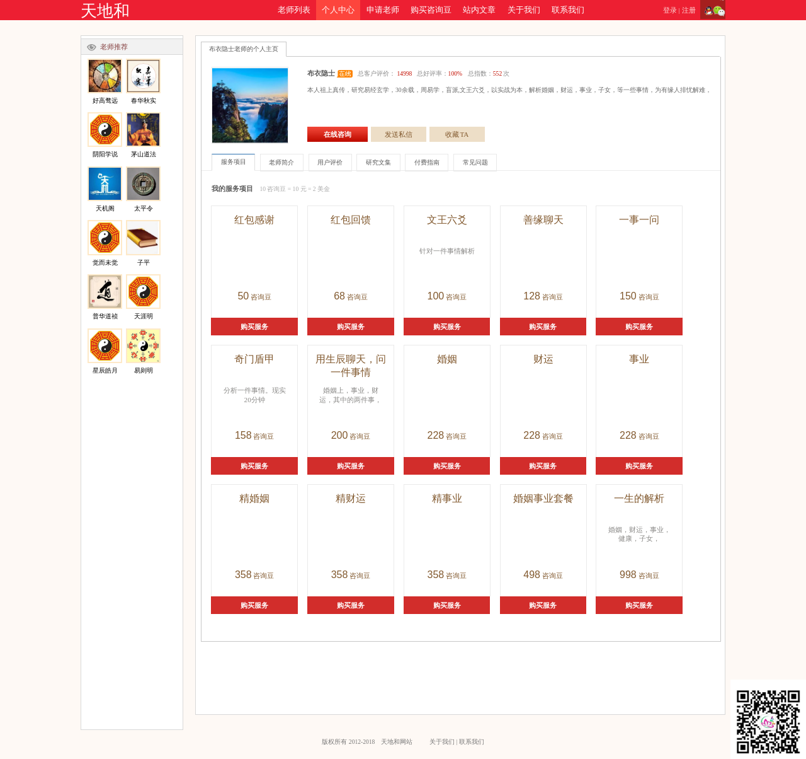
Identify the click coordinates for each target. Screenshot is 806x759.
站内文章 (479, 10)
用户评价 (330, 162)
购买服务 (254, 326)
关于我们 (524, 10)
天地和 (105, 11)
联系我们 (568, 10)
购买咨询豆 (431, 10)
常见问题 (475, 162)
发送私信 (398, 134)
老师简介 (281, 162)
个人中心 (338, 10)
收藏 (457, 134)
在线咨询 (337, 134)
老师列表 (294, 10)
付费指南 (427, 162)
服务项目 (233, 161)
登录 (670, 10)
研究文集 (378, 162)
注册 (689, 10)
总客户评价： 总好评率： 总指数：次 (433, 73)
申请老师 (382, 10)
